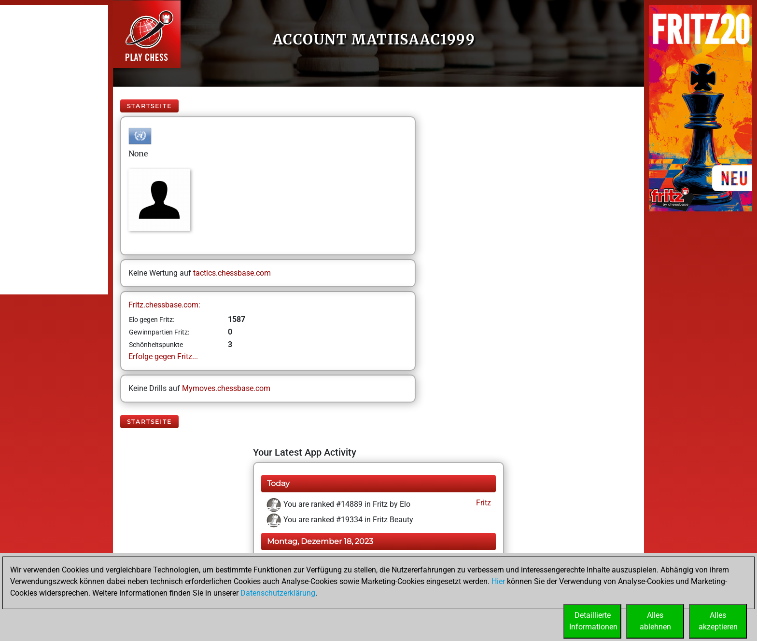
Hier (498, 581)
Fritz (482, 502)
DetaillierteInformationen (593, 621)
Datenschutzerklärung (277, 593)
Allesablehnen (655, 621)
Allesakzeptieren (718, 621)
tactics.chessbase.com (232, 273)
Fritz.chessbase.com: (164, 304)
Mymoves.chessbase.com (226, 388)
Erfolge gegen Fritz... (163, 356)
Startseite (149, 106)
